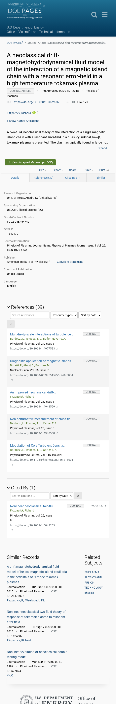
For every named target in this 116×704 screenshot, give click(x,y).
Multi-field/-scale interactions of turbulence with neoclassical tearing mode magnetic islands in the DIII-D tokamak (40, 334)
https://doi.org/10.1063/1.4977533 (34, 348)
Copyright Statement (70, 261)
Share (74, 170)
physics (89, 592)
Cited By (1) (72, 177)
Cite (42, 170)
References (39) (43, 177)
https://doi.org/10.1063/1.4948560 (34, 433)
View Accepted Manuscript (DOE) (30, 162)
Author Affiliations (23, 120)
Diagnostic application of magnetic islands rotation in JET (40, 361)
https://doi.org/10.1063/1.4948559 (34, 406)
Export (57, 170)
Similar (101, 177)
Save (89, 170)
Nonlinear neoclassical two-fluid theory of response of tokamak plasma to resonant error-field (32, 506)
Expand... (103, 148)
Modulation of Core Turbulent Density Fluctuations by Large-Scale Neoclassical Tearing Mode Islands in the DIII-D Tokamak (41, 445)
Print (104, 170)
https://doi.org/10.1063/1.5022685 (36, 102)
